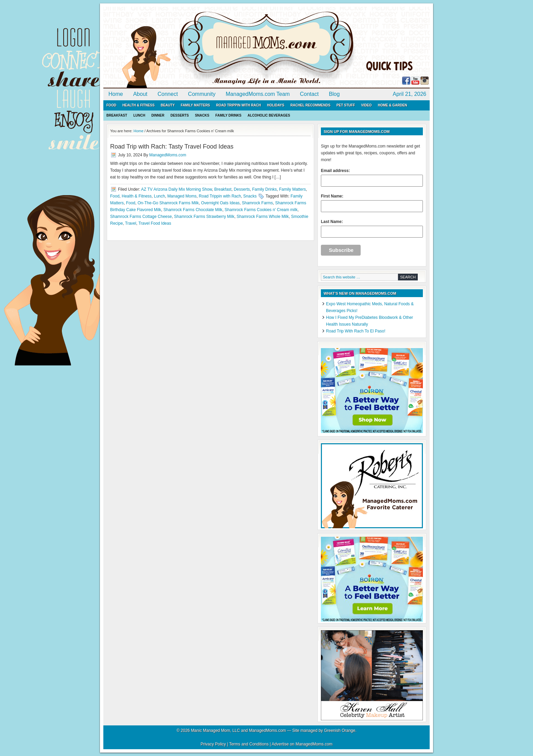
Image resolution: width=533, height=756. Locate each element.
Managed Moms (181, 196)
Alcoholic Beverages (268, 115)
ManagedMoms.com (181, 47)
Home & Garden (392, 105)
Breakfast (116, 115)
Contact (309, 94)
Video (366, 105)
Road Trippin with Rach (238, 105)
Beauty (168, 105)
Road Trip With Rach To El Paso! (355, 331)
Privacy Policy (213, 744)
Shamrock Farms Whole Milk (263, 216)
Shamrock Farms (257, 203)
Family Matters (195, 105)
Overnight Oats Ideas (220, 203)
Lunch (139, 115)
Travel (130, 223)
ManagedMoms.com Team (258, 94)
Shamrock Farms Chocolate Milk (193, 209)
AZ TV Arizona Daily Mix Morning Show (176, 189)
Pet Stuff (346, 105)
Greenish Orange (339, 730)
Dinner (157, 115)
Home (115, 94)
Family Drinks (229, 115)
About (140, 94)
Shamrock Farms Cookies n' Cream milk (261, 209)
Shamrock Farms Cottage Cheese (141, 216)
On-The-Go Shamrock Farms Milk (168, 203)
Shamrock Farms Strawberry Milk (204, 216)
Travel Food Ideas (154, 223)
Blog (334, 94)
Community (202, 94)
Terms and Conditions (249, 744)
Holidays (275, 105)
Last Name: (372, 228)
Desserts (179, 115)
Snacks (202, 115)
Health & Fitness (138, 105)
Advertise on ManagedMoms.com (302, 744)
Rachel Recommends (310, 105)
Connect (168, 94)
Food (111, 105)
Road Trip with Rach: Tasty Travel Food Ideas (172, 146)
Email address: (372, 177)
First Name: (372, 203)
